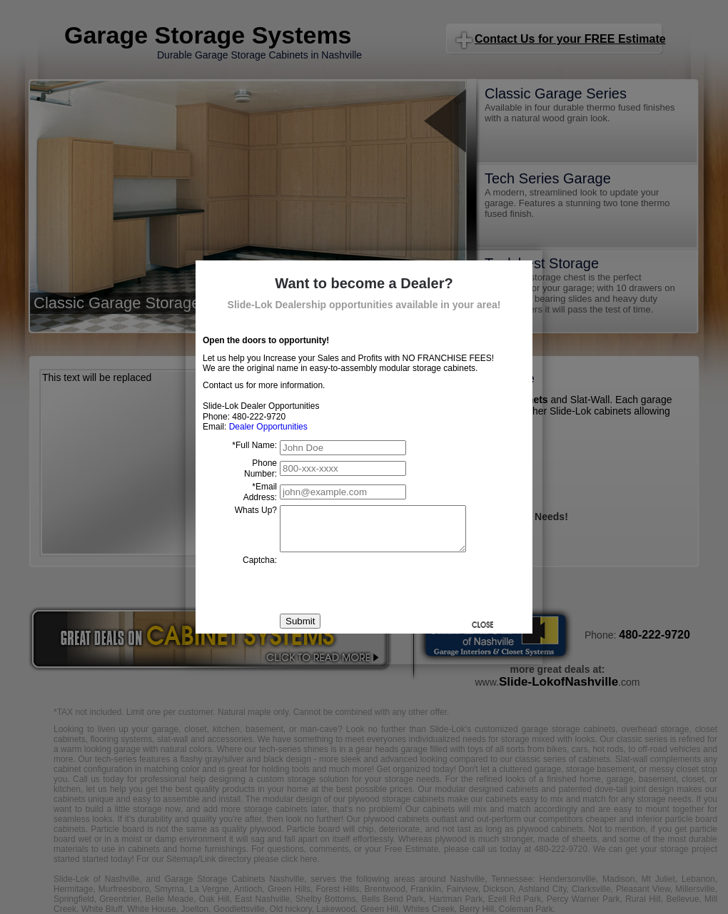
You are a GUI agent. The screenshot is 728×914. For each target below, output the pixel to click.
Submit (300, 629)
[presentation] (388, 591)
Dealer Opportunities (268, 427)
